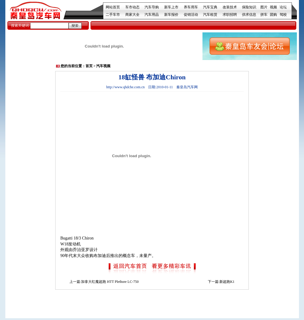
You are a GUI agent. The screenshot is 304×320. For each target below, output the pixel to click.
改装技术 (230, 7)
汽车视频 (103, 66)
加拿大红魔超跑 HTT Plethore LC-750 (109, 282)
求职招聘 (230, 14)
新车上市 (171, 7)
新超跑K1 (227, 282)
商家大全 (132, 14)
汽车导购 (152, 7)
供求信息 (249, 14)
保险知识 (249, 7)
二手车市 (113, 14)
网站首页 (113, 7)
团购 (273, 14)
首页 (89, 66)
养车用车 (191, 7)
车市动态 (132, 7)
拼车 (263, 14)
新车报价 (171, 14)
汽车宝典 (210, 7)
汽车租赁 (210, 14)
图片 (263, 7)
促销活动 (191, 14)
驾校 (283, 14)
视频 (273, 7)
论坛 (283, 7)
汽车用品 (152, 14)
